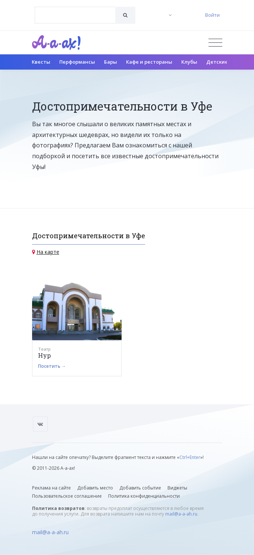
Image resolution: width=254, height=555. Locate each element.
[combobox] (75, 15)
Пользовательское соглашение (67, 496)
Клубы (189, 61)
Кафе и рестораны (149, 61)
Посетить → (52, 366)
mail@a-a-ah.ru (181, 514)
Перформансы (77, 61)
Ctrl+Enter (189, 457)
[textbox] (75, 9)
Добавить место (95, 488)
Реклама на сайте (51, 488)
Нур (44, 355)
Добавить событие (140, 488)
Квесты (41, 61)
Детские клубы (225, 61)
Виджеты (177, 488)
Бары (110, 61)
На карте (48, 251)
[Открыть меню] (215, 43)
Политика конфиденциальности (144, 496)
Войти (212, 15)
